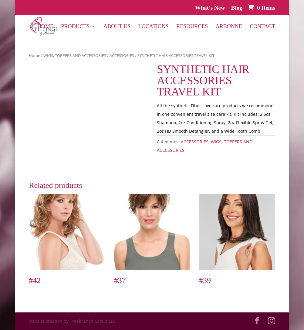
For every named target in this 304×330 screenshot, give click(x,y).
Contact (262, 26)
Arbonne (229, 26)
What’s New (210, 8)
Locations (153, 26)
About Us (116, 26)
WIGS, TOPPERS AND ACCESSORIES (74, 55)
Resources (192, 26)
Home (45, 26)
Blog (236, 8)
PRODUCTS (75, 26)
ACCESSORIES (122, 55)
